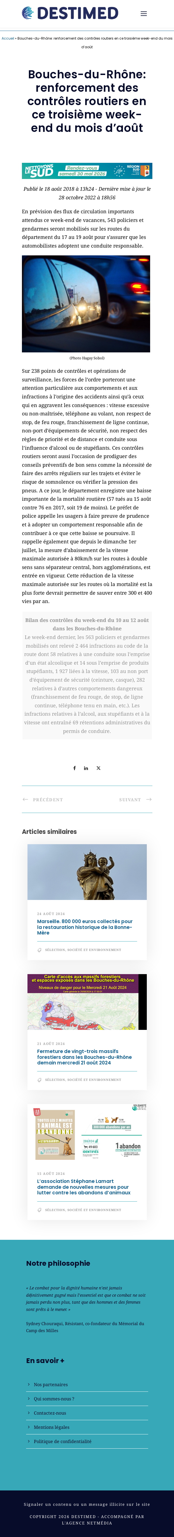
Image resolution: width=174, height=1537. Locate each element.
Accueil (8, 38)
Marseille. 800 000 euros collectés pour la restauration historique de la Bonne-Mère (85, 927)
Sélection (55, 950)
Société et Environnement (94, 950)
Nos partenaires (51, 1384)
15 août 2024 (51, 1173)
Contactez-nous (50, 1413)
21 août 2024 (51, 1043)
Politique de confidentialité (63, 1441)
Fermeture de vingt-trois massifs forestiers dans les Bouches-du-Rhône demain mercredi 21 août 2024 (84, 1057)
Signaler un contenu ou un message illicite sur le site (87, 1504)
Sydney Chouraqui (44, 1323)
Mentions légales (51, 1427)
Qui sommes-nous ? (54, 1399)
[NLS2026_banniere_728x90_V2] (87, 170)
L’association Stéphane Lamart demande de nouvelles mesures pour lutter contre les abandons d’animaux (83, 1187)
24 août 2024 (51, 913)
